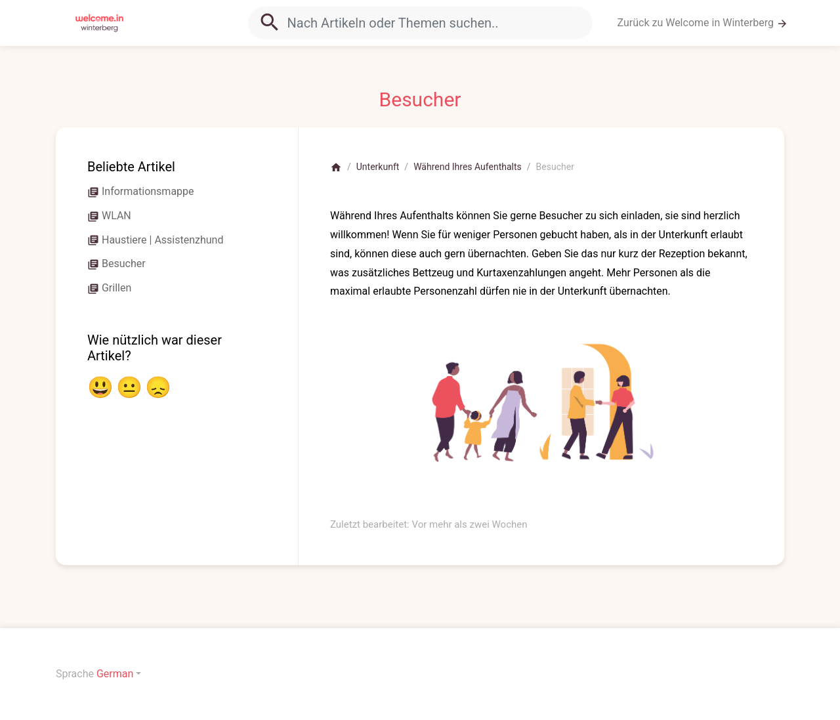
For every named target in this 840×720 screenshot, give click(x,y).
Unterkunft (378, 166)
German (114, 673)
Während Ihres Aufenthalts (467, 166)
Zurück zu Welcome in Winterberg (703, 23)
